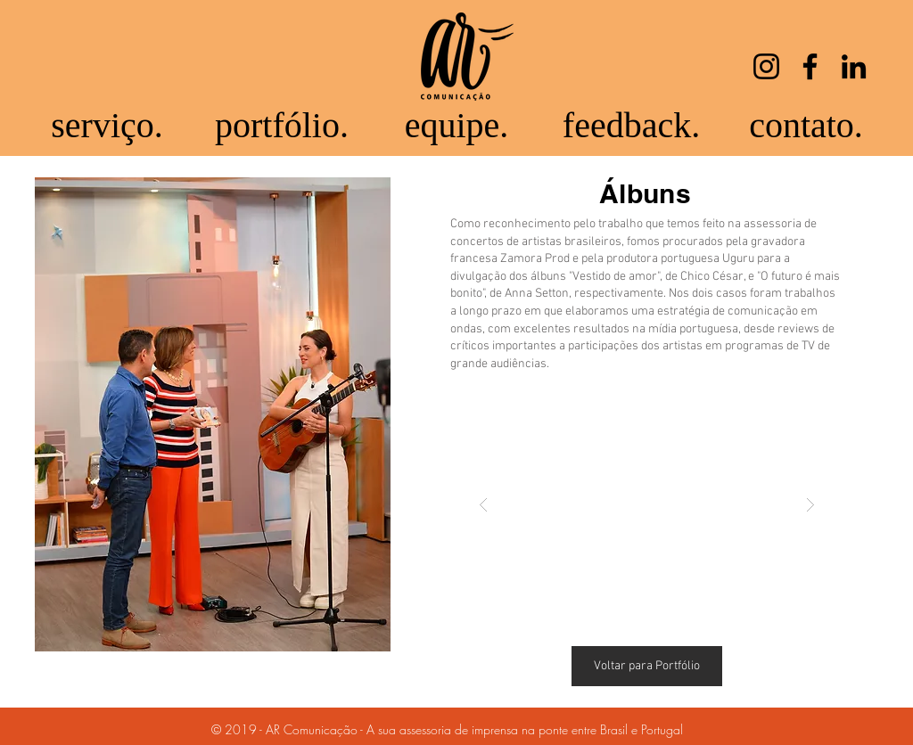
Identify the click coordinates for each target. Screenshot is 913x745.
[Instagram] (766, 66)
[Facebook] (810, 66)
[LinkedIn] (853, 66)
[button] (647, 504)
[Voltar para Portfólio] (647, 666)
